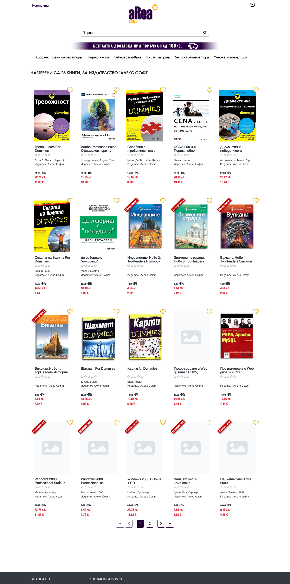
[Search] (139, 33)
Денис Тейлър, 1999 (232, 492)
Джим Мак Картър (186, 492)
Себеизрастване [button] (127, 57)
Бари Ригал (134, 381)
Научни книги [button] (98, 57)
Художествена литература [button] (59, 57)
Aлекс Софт (56, 164)
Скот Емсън (182, 160)
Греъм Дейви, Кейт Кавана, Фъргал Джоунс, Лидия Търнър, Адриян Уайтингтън (145, 160)
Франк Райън (43, 271)
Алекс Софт (102, 164)
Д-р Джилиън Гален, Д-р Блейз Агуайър (238, 160)
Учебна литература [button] (230, 57)
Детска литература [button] (192, 57)
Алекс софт (102, 385)
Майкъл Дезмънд (45, 492)
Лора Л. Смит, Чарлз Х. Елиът (53, 160)
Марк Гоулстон (90, 271)
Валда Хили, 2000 (92, 492)
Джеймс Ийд (89, 381)
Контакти (40, 6)
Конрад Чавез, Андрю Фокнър (99, 160)
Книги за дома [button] (158, 57)
